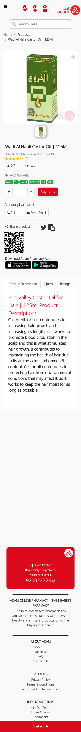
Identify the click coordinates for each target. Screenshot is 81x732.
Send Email (36, 213)
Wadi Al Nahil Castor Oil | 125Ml (30, 39)
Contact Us (40, 726)
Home (7, 35)
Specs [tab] (48, 284)
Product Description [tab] (23, 284)
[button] (32, 10)
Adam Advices (40, 712)
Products (23, 35)
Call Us (13, 213)
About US (40, 647)
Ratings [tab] (65, 284)
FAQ (40, 656)
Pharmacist (40, 717)
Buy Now (48, 191)
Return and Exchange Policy (40, 689)
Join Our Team (40, 708)
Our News (40, 652)
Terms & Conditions (40, 684)
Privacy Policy (40, 680)
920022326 (40, 580)
